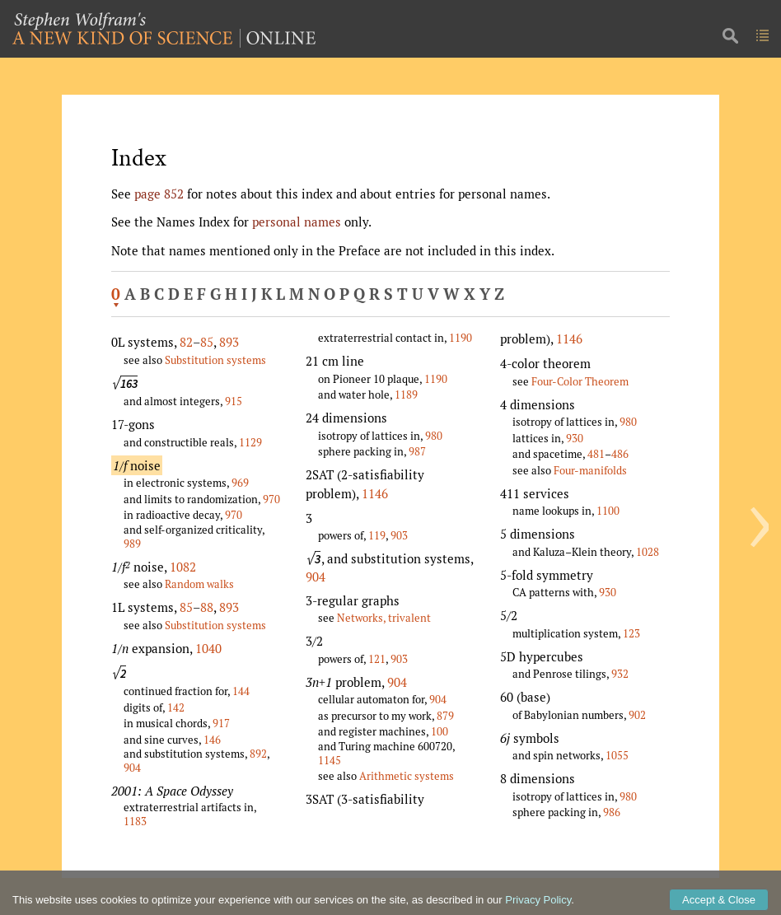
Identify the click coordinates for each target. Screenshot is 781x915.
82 (186, 342)
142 (176, 707)
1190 (460, 337)
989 (132, 543)
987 (417, 451)
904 (132, 767)
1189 (406, 394)
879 (445, 715)
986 (611, 812)
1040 (208, 648)
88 (206, 607)
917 (221, 723)
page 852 (159, 193)
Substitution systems (215, 359)
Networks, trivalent (384, 617)
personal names (296, 221)
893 (229, 342)
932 (620, 673)
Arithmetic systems (406, 775)
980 (433, 435)
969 (240, 482)
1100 (608, 510)
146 (212, 739)
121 (377, 658)
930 (574, 438)
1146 (375, 493)
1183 (135, 821)
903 (399, 535)
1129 (250, 442)
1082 (183, 566)
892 (258, 753)
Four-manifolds (590, 470)
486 (620, 453)
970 (271, 499)
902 (637, 714)
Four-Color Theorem (580, 381)
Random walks (199, 584)
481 (596, 453)
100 (439, 731)
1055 (617, 755)
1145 (329, 760)
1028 (647, 551)
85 (206, 342)
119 (377, 535)
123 (631, 633)
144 (241, 691)
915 (233, 401)
